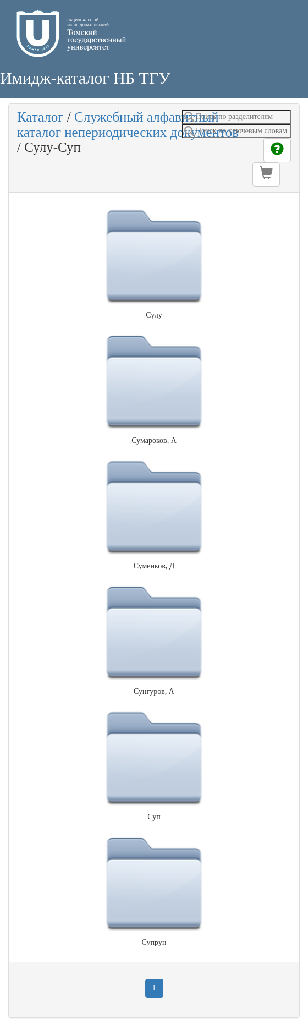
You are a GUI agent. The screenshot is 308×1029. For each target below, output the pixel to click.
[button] (266, 174)
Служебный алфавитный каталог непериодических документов (128, 125)
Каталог (40, 117)
